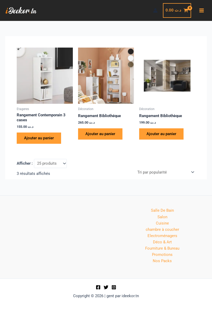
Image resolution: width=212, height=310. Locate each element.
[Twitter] (106, 287)
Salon (162, 217)
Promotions (162, 254)
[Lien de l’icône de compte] (155, 10)
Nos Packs (162, 261)
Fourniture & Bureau (162, 248)
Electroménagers (162, 235)
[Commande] (166, 172)
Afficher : (25, 163)
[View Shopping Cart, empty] (177, 10)
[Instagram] (113, 287)
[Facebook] (98, 287)
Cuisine (162, 223)
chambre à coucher (162, 229)
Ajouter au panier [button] (39, 138)
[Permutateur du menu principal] (201, 10)
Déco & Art (162, 242)
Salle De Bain (162, 210)
